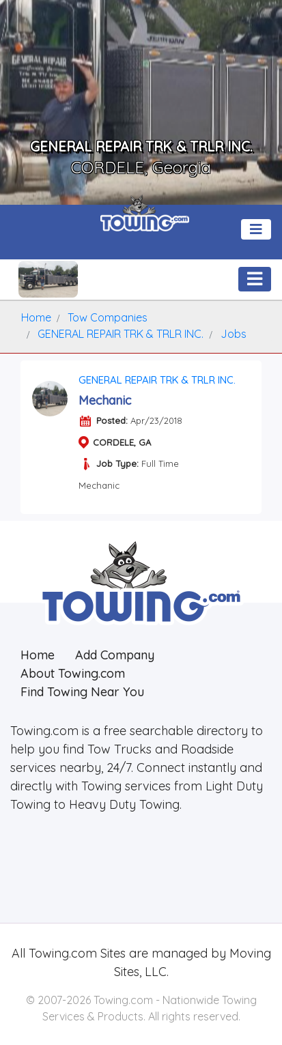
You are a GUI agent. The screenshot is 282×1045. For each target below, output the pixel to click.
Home (37, 655)
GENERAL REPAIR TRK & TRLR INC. (157, 379)
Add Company (114, 655)
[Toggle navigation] (256, 229)
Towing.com (61, 953)
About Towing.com (72, 673)
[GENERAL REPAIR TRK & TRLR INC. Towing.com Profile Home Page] (48, 279)
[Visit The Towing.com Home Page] (144, 218)
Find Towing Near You (82, 692)
